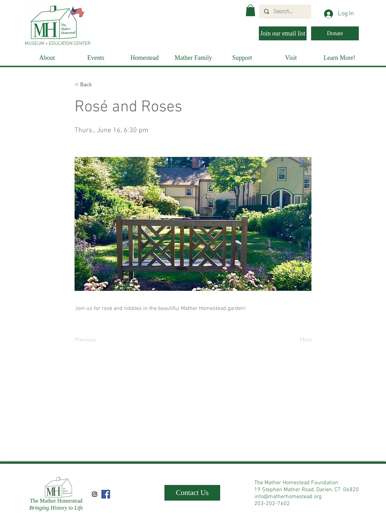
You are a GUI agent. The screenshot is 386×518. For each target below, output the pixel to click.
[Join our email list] (283, 33)
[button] (250, 10)
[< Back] (98, 84)
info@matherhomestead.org (288, 496)
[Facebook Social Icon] (105, 494)
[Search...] (284, 11)
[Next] (294, 339)
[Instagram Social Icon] (94, 494)
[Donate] (335, 33)
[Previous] (98, 339)
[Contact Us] (192, 493)
